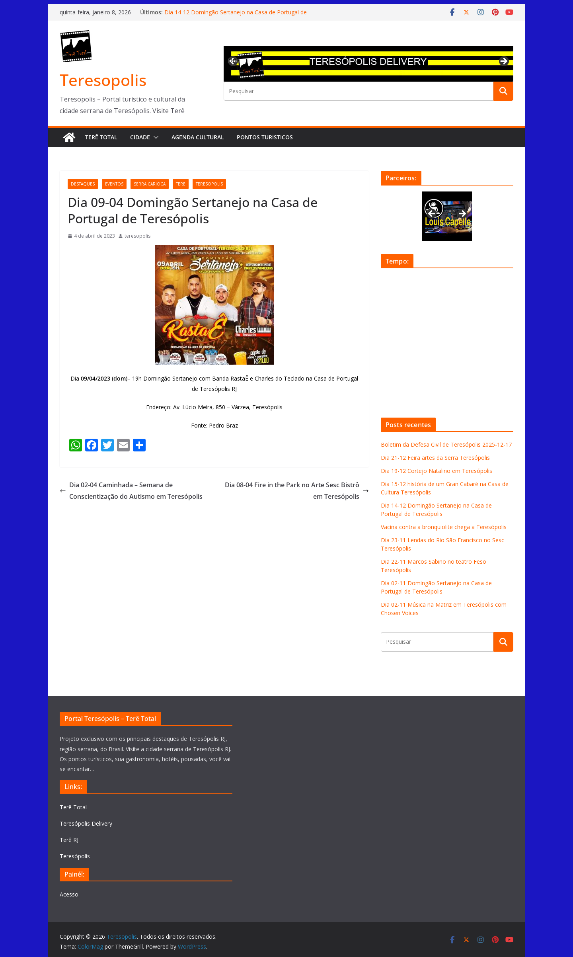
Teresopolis (103, 80)
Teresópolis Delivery (86, 823)
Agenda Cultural (198, 137)
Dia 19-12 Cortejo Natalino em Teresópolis (436, 471)
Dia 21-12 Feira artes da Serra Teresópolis (435, 457)
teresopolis (209, 184)
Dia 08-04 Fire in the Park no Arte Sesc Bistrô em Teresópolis (297, 490)
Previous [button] (234, 60)
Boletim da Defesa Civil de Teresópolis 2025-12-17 (446, 444)
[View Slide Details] (368, 64)
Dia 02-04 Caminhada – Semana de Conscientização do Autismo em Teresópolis (131, 490)
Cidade (140, 137)
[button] (154, 137)
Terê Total (101, 137)
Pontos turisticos (265, 137)
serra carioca (150, 184)
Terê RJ (69, 840)
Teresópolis (75, 856)
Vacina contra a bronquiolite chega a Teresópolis (444, 527)
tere (180, 184)
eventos (114, 184)
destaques (83, 184)
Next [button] (503, 62)
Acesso (69, 894)
